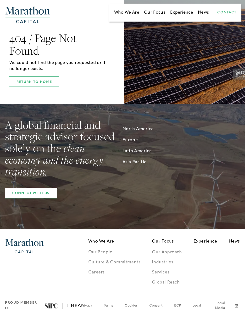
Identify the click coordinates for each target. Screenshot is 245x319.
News (203, 12)
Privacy (86, 305)
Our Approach (167, 252)
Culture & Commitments (114, 262)
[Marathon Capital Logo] (25, 262)
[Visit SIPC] (51, 305)
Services (160, 272)
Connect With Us (31, 193)
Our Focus (154, 12)
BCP (177, 305)
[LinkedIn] (236, 305)
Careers (96, 272)
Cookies (131, 305)
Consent (156, 305)
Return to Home (34, 82)
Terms (108, 305)
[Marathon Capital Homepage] (27, 15)
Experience (181, 12)
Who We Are (126, 12)
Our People (100, 252)
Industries (162, 262)
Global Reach (166, 282)
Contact (227, 12)
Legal (197, 305)
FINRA (74, 305)
